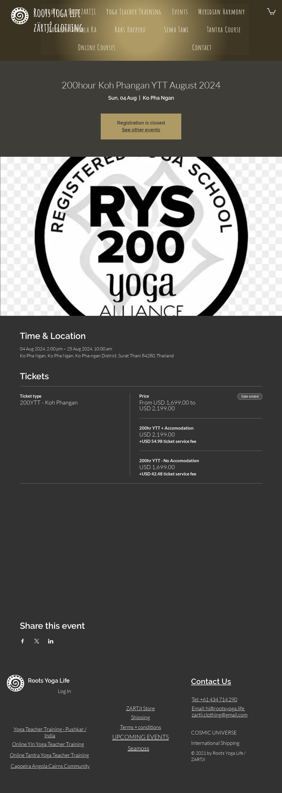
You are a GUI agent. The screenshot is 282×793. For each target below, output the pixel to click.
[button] (271, 11)
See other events (141, 130)
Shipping (140, 717)
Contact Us (211, 681)
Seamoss (138, 748)
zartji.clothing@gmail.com (219, 714)
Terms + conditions (140, 727)
